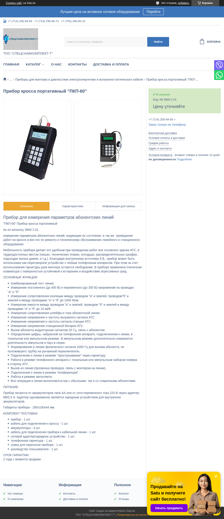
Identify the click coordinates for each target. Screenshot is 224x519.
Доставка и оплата (111, 64)
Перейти (153, 12)
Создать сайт (14, 3)
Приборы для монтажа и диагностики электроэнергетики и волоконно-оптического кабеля (79, 79)
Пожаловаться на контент (133, 514)
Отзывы (124, 499)
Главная (11, 64)
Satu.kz (130, 510)
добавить (183, 3)
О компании (15, 499)
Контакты (77, 64)
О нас (56, 64)
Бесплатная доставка (163, 133)
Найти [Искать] (158, 41)
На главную (15, 493)
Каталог (33, 64)
